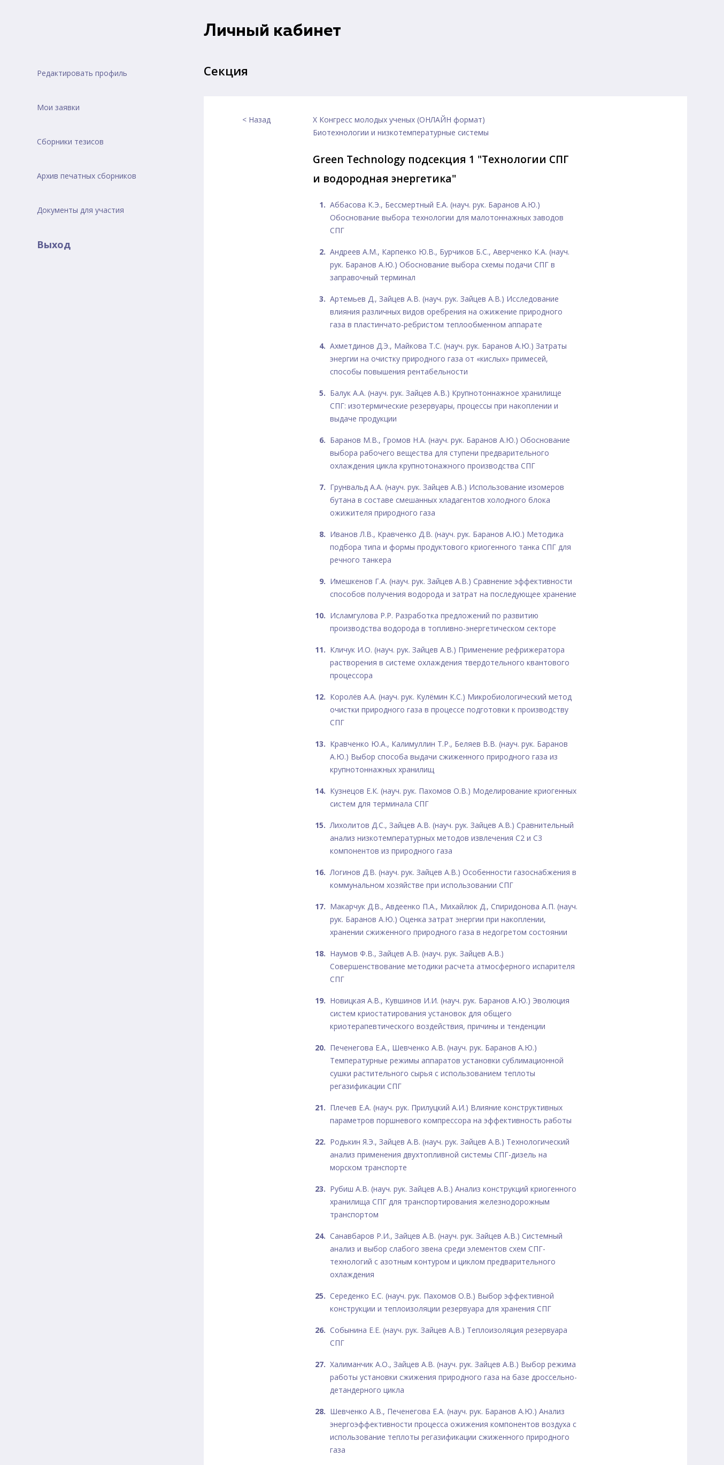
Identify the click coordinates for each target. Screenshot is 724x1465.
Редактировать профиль (82, 73)
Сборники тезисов (70, 141)
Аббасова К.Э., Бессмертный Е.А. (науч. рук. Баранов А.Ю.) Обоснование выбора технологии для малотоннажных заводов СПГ (447, 217)
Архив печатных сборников (86, 176)
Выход (54, 244)
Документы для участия (80, 210)
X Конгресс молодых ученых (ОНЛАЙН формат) (399, 119)
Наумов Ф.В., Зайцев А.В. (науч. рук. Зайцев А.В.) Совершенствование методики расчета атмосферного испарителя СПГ (452, 966)
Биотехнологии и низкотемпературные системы (401, 132)
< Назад (256, 119)
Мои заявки (58, 107)
